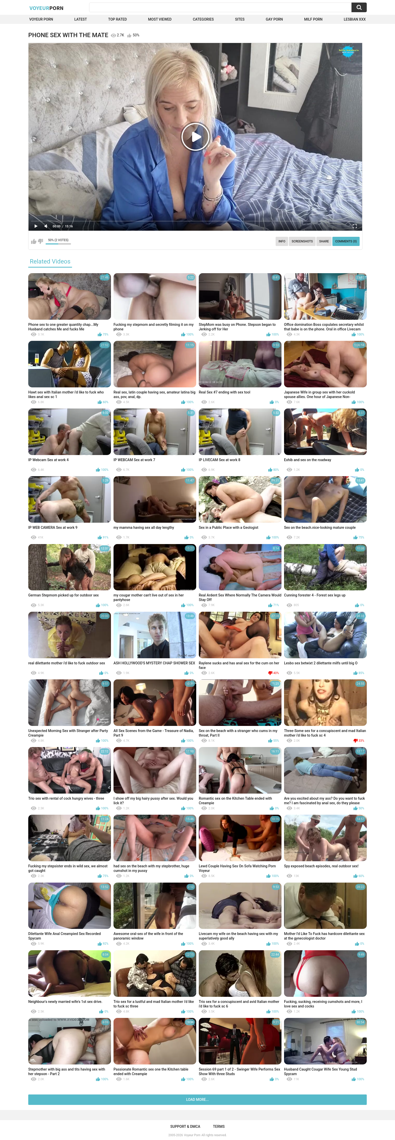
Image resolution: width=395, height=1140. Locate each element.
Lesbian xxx (355, 19)
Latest (80, 19)
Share (324, 241)
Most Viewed (160, 19)
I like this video (33, 241)
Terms (219, 1126)
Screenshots (302, 241)
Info (281, 241)
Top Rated (117, 19)
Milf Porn (313, 19)
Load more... (197, 1100)
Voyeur (47, 7)
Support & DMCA (185, 1126)
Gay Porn (274, 19)
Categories (203, 19)
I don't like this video (40, 241)
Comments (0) (346, 241)
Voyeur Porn (41, 19)
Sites (239, 19)
